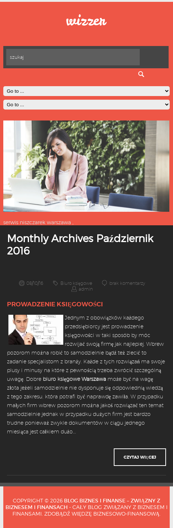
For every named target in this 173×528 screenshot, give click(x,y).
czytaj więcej (140, 457)
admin (86, 289)
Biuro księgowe (76, 283)
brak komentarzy (127, 283)
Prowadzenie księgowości (55, 304)
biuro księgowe (61, 379)
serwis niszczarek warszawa (37, 222)
